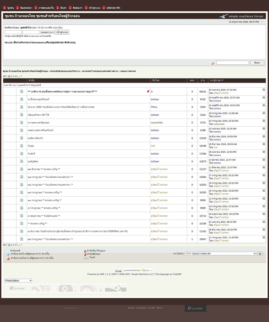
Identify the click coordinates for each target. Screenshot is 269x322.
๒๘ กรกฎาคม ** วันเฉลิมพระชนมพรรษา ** (50, 177)
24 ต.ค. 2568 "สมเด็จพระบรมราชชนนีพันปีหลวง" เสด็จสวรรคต (61, 107)
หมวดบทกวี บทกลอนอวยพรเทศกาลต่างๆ (100, 71)
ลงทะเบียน (58, 28)
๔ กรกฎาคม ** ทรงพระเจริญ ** (44, 208)
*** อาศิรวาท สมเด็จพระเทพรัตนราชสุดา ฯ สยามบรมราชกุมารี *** (62, 91)
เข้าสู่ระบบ (43, 28)
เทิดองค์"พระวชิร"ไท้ (38, 114)
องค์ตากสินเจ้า (35, 138)
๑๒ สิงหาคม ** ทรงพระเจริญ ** (44, 169)
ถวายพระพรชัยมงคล (38, 122)
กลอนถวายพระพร (128, 71)
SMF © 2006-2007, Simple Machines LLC (132, 274)
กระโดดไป (178, 253)
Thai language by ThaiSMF (168, 274)
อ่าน (203, 80)
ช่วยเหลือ (141, 307)
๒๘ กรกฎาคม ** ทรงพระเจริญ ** (45, 192)
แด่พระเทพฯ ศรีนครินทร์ (40, 130)
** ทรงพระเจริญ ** (37, 223)
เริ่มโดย (155, 80)
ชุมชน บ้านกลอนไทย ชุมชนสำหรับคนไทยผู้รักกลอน (25, 71)
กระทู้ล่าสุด (216, 80)
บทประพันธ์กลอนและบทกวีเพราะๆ (65, 71)
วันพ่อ (31, 145)
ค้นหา (160, 307)
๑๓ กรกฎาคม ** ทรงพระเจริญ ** (45, 200)
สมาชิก (151, 307)
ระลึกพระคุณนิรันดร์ (38, 99)
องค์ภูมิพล (33, 161)
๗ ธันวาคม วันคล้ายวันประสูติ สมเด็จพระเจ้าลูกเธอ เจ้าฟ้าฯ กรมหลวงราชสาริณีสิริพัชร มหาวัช (78, 231)
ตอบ (192, 80)
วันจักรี (31, 153)
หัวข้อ (31, 80)
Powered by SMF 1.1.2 (98, 274)
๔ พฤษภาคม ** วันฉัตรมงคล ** (44, 215)
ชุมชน (131, 307)
